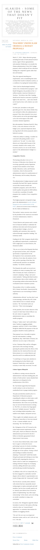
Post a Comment (17, 537)
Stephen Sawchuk (22, 52)
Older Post (35, 540)
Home (26, 540)
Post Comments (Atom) (27, 544)
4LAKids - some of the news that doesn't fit (20, 13)
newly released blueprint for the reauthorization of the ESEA (24, 204)
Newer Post (16, 540)
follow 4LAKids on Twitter (6, 46)
